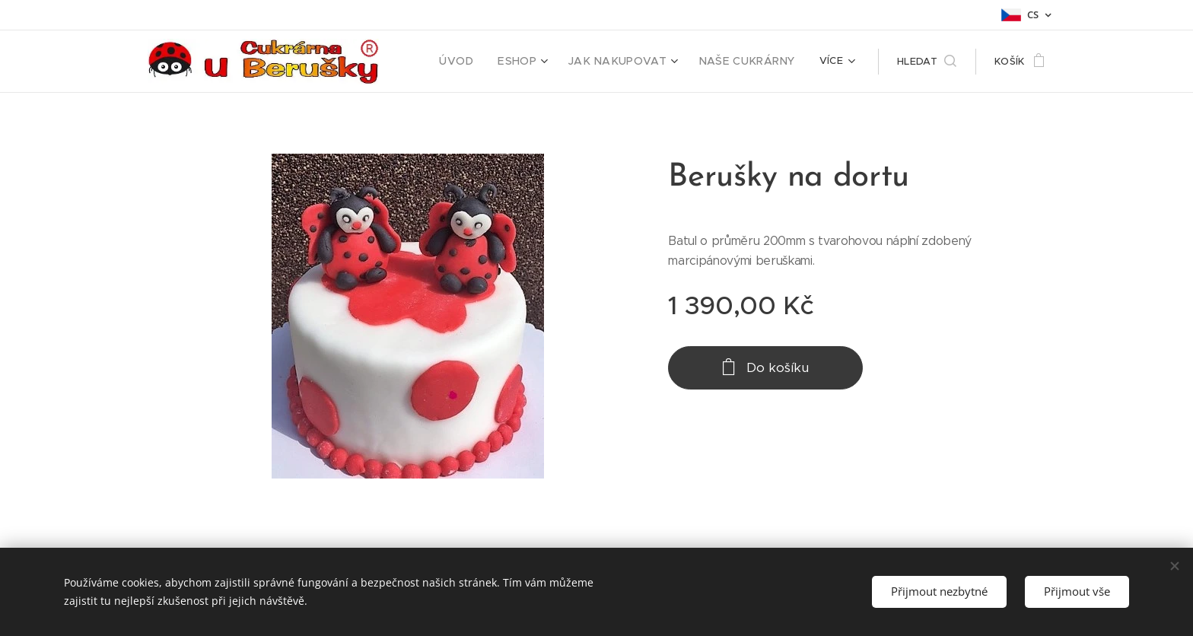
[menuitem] (483, 62)
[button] (926, 62)
